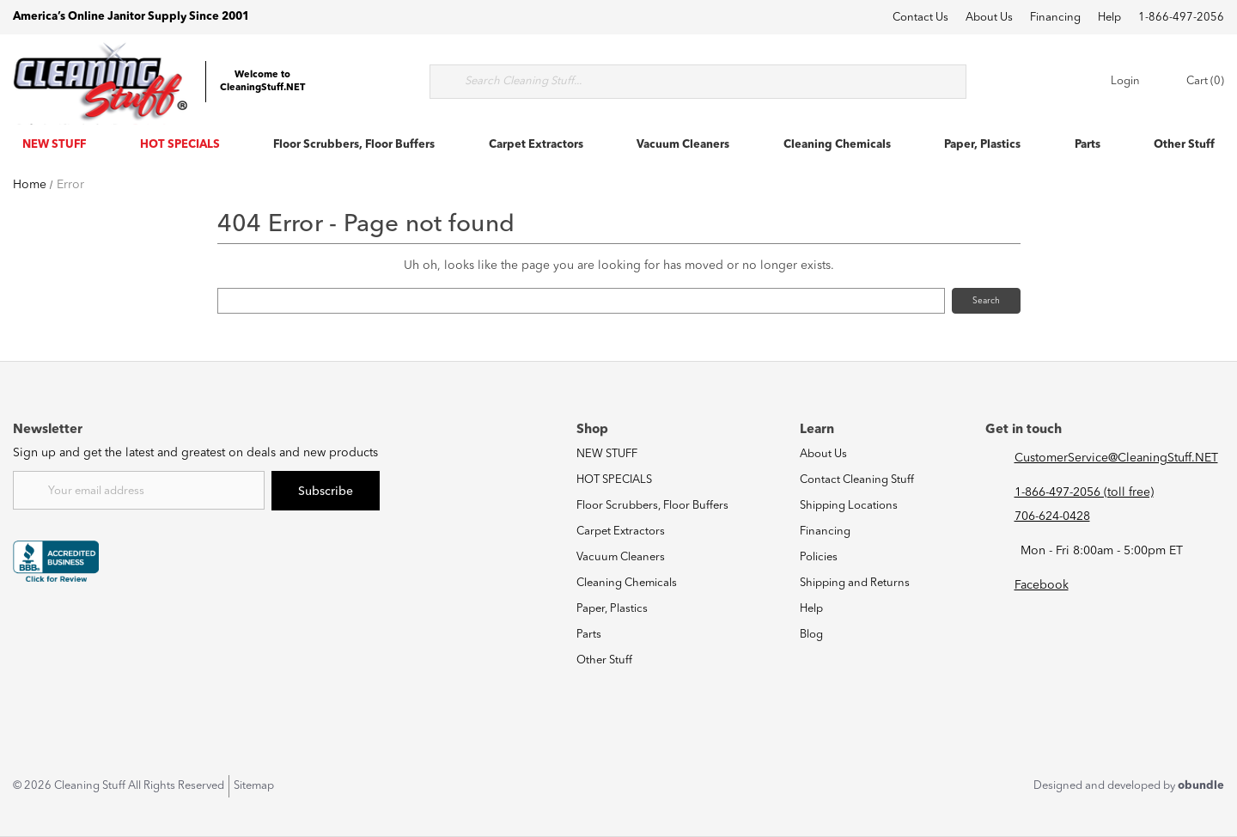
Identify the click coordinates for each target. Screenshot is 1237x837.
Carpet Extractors (536, 144)
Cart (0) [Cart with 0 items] (1189, 82)
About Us (989, 17)
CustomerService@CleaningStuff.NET (1116, 458)
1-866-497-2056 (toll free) (1084, 492)
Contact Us (920, 17)
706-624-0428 (1052, 516)
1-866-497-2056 (1181, 17)
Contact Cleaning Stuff (857, 480)
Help (1109, 17)
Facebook (1042, 585)
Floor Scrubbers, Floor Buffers (354, 144)
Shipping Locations (849, 505)
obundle (1201, 785)
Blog (811, 634)
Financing (1055, 17)
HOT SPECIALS (180, 144)
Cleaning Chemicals (837, 144)
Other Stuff (1184, 144)
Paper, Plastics (982, 144)
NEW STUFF (54, 144)
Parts (1087, 144)
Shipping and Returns (855, 583)
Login (1113, 82)
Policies (819, 557)
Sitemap (254, 785)
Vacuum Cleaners (683, 144)
